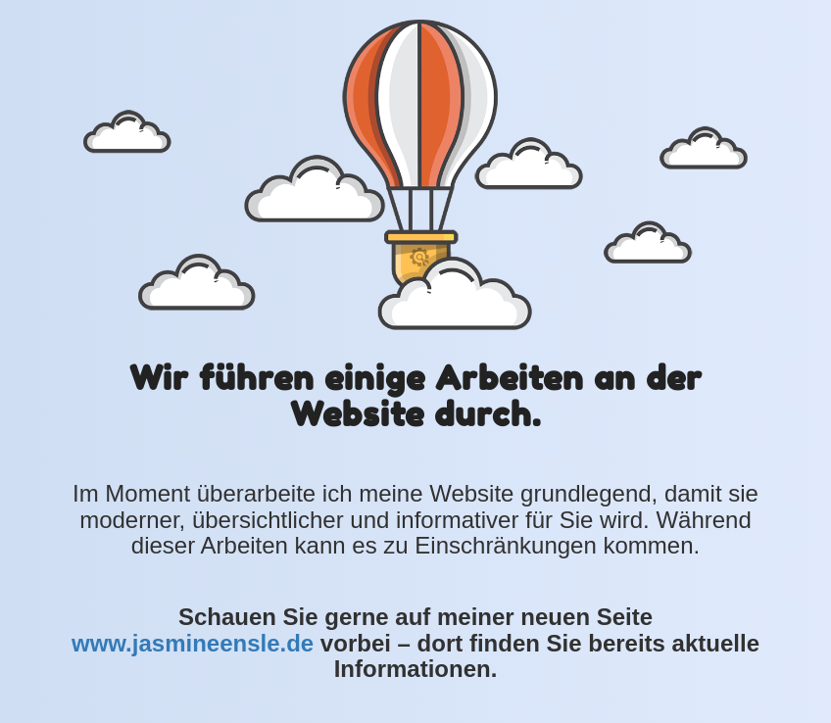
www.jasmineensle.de (193, 643)
